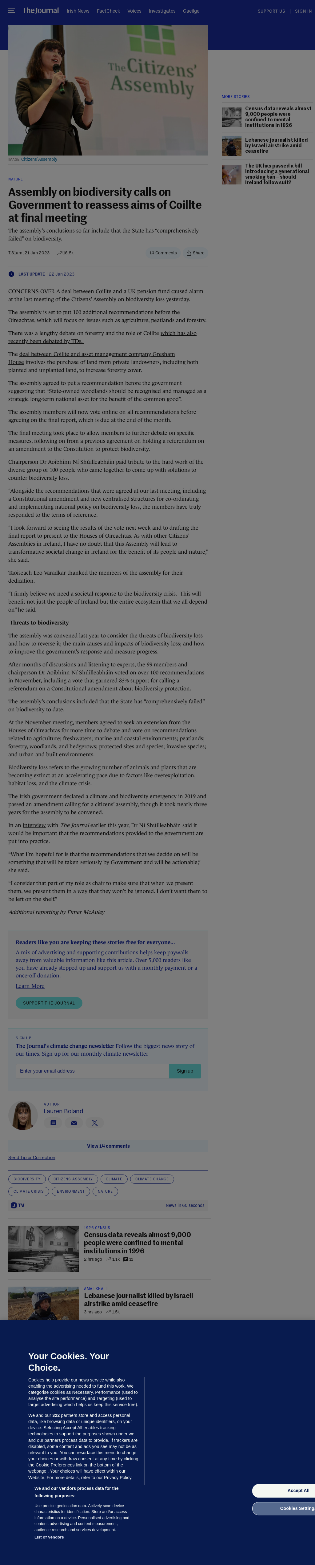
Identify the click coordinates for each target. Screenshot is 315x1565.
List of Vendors (49, 1537)
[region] (157, 1442)
